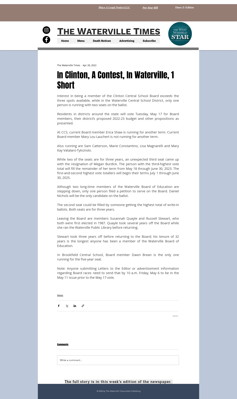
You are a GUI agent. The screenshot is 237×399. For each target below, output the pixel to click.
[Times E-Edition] (184, 7)
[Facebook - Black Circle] (46, 39)
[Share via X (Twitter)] (66, 305)
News (60, 295)
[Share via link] (82, 305)
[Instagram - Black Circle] (46, 30)
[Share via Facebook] (58, 305)
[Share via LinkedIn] (74, 305)
